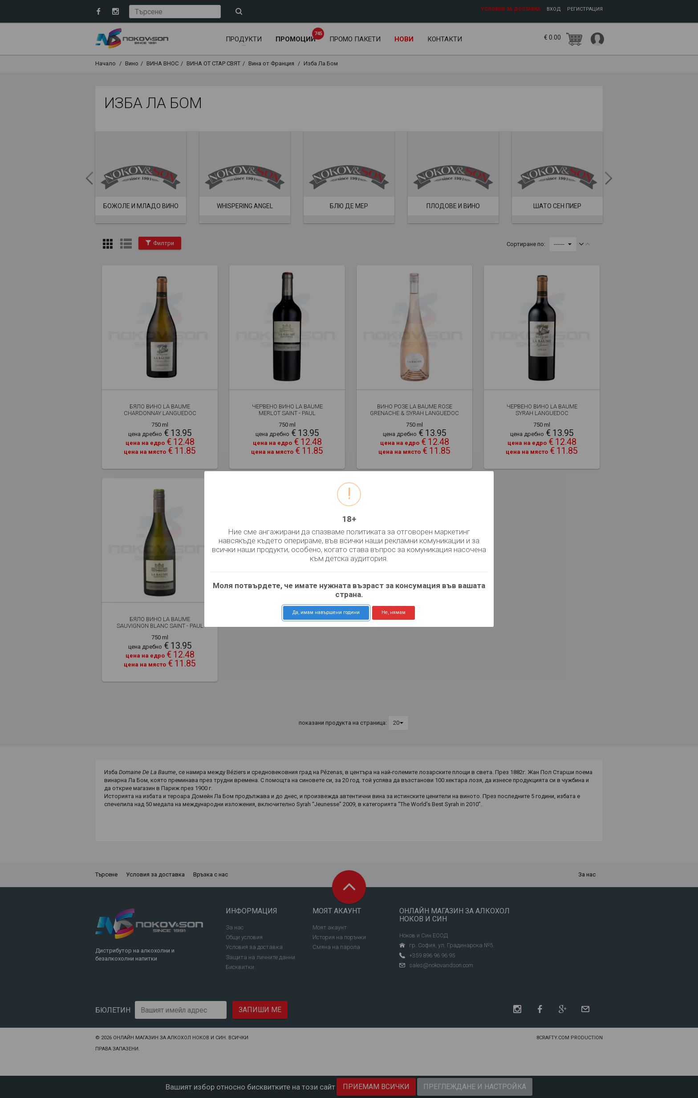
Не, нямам (393, 612)
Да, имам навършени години (326, 612)
